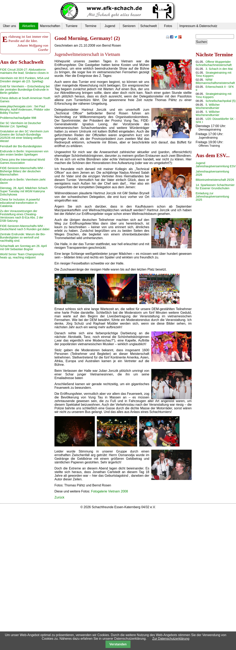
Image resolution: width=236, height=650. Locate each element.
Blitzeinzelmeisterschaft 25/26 (215, 179)
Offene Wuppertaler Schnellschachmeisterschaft (214, 63)
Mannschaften (50, 26)
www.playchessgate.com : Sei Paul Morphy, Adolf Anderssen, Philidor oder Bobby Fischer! (25, 109)
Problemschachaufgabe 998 (18, 117)
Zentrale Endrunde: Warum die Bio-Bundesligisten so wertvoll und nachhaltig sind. (23, 237)
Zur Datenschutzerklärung (170, 638)
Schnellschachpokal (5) (221, 100)
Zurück (59, 497)
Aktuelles (28, 26)
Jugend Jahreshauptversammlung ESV (216, 164)
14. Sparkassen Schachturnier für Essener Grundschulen (215, 186)
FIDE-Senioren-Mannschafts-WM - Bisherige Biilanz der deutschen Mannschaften (22, 171)
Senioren (128, 26)
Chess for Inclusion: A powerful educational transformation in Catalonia (20, 203)
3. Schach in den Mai (219, 68)
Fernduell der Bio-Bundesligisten (21, 146)
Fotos (168, 26)
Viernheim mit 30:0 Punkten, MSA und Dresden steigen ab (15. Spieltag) (24, 79)
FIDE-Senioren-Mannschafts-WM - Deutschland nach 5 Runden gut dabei (24, 227)
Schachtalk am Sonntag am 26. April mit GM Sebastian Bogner (23, 247)
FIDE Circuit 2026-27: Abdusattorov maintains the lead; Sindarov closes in (24, 71)
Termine (90, 26)
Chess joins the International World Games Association (22, 161)
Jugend (109, 26)
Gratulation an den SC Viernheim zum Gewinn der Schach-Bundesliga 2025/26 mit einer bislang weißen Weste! (24, 136)
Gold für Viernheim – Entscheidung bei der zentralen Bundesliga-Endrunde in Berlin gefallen (25, 89)
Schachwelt (148, 26)
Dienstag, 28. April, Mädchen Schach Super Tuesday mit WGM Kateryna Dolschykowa (24, 191)
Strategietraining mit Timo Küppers (213, 74)
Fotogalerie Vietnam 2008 (109, 491)
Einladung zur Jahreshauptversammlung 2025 (212, 196)
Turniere (71, 26)
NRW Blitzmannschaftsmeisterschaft (215, 81)
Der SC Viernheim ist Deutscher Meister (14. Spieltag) (20, 124)
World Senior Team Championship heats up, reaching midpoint (22, 256)
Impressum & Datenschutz (198, 26)
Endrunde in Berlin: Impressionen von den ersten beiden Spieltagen (24, 153)
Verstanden (117, 644)
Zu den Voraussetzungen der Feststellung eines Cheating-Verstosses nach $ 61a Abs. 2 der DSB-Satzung (21, 215)
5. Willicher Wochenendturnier (208, 106)
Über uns (9, 26)
